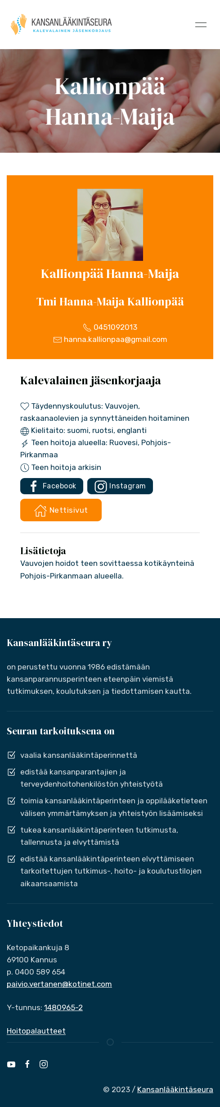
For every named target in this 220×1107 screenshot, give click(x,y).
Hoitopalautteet (36, 1030)
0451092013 (110, 327)
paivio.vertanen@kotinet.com (59, 984)
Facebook (51, 486)
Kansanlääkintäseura (175, 1089)
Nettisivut (61, 510)
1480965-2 (63, 1007)
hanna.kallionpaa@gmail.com (110, 339)
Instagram (120, 486)
